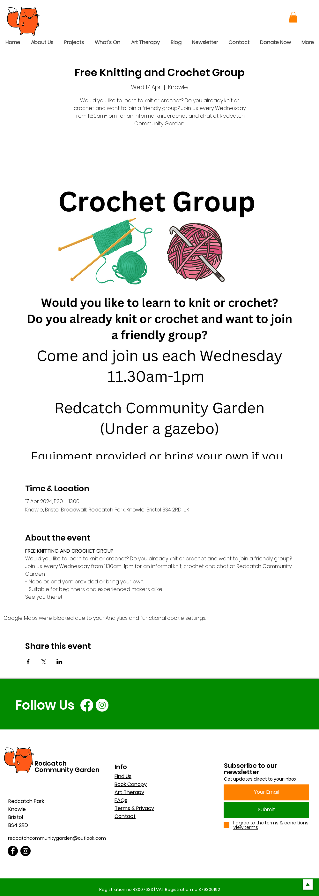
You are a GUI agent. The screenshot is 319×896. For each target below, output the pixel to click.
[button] (293, 17)
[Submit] (266, 810)
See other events (159, 159)
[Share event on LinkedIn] (59, 661)
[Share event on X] (44, 661)
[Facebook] (86, 705)
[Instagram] (102, 705)
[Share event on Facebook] (28, 661)
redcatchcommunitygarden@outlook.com (57, 838)
